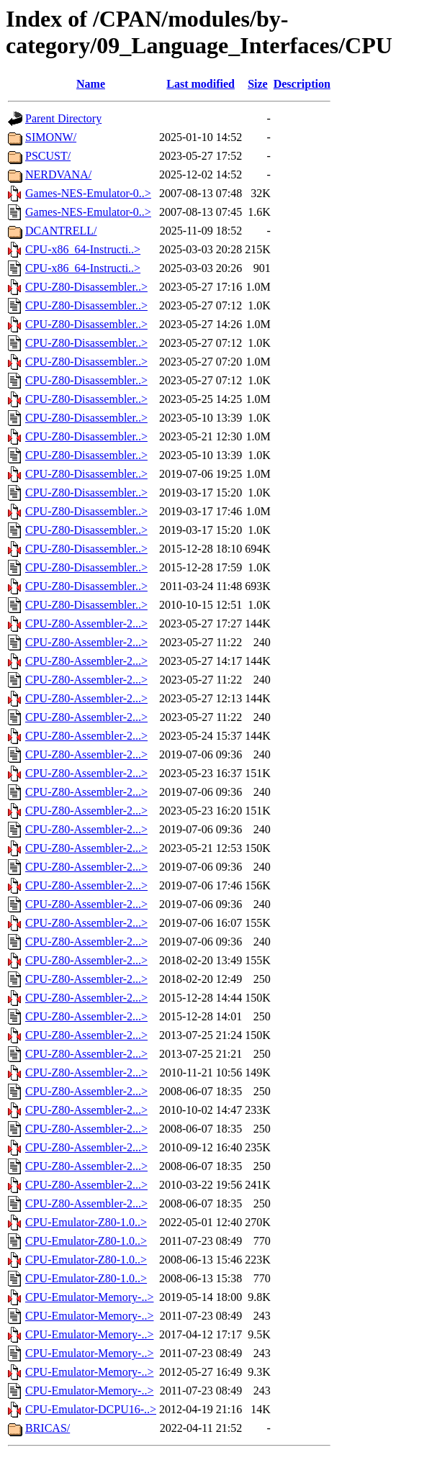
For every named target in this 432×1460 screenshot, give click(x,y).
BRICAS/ (47, 1428)
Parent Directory (63, 118)
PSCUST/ (48, 156)
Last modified (200, 84)
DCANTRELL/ (61, 231)
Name (90, 84)
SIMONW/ (50, 137)
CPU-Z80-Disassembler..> (86, 287)
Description (302, 84)
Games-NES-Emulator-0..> (88, 193)
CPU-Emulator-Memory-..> (89, 1297)
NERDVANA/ (58, 174)
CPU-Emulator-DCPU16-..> (90, 1409)
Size (258, 84)
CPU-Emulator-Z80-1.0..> (86, 1222)
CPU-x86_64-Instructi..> (82, 249)
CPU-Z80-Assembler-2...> (86, 623)
